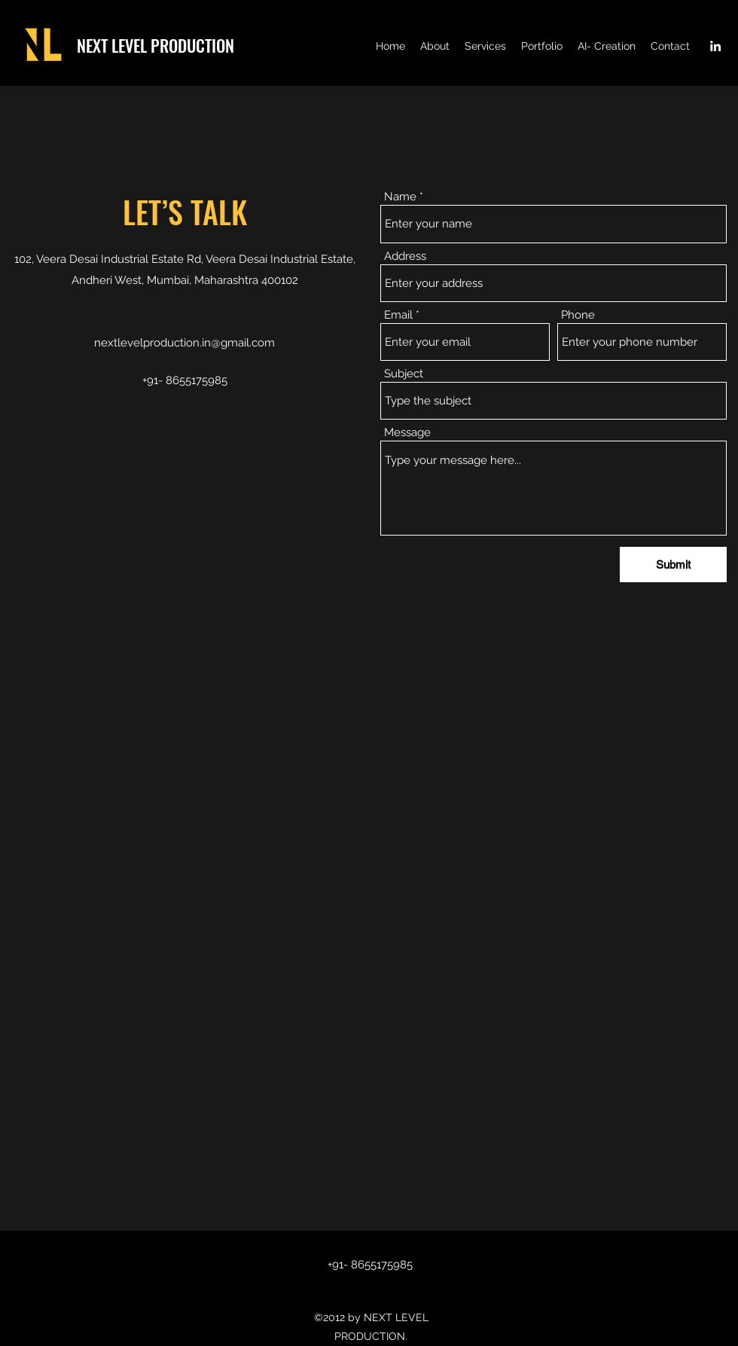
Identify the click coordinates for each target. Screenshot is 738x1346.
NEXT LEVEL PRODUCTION (155, 45)
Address (405, 256)
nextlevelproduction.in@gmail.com (184, 342)
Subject (403, 374)
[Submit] (673, 564)
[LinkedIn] (715, 45)
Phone (578, 315)
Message (407, 432)
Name (400, 197)
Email (398, 315)
